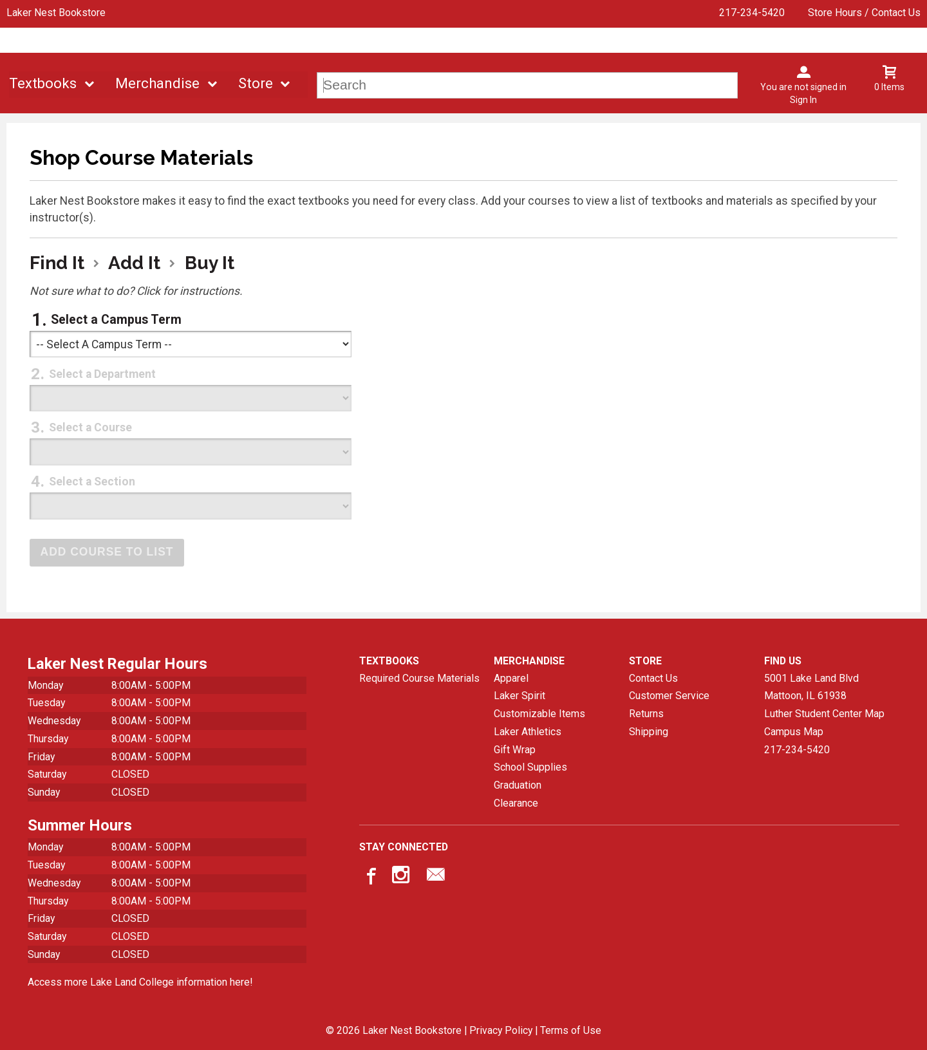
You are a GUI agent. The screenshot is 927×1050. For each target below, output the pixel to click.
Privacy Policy (500, 1030)
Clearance (516, 802)
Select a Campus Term (116, 319)
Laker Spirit (519, 695)
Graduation (517, 784)
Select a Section (92, 481)
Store (255, 83)
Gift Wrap (515, 749)
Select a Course (90, 427)
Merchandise (157, 83)
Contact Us (653, 677)
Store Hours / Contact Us (864, 12)
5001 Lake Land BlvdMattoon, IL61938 (811, 686)
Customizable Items (539, 713)
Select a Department (102, 374)
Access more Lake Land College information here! (140, 981)
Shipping (648, 731)
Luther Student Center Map (824, 713)
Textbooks (43, 83)
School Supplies (530, 766)
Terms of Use (570, 1030)
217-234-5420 (752, 12)
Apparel (511, 677)
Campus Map (793, 731)
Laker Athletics (527, 731)
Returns (646, 713)
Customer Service (669, 695)
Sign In (803, 100)
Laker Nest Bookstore (56, 12)
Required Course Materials (419, 677)
